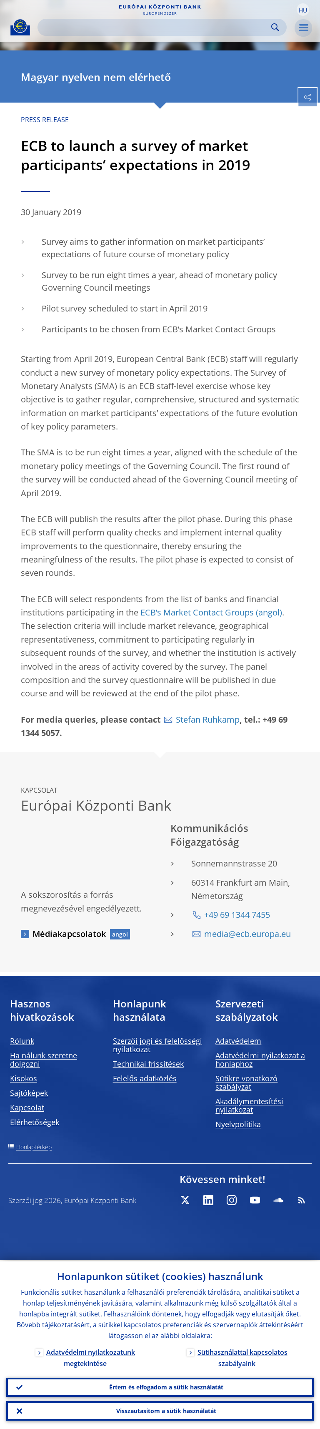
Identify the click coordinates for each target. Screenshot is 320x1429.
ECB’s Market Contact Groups (197, 612)
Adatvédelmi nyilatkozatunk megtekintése (90, 1356)
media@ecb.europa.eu (247, 933)
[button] (303, 9)
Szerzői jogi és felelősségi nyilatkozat (157, 1045)
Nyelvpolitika (238, 1124)
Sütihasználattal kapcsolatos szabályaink (243, 1356)
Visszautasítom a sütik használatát (166, 1410)
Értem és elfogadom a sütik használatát (166, 1386)
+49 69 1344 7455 (237, 914)
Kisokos (23, 1078)
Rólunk (22, 1041)
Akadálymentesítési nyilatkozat (249, 1105)
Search (275, 27)
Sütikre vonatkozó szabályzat (246, 1082)
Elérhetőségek (34, 1122)
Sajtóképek (29, 1093)
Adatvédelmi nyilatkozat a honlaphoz (260, 1059)
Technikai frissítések (148, 1064)
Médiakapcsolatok (69, 933)
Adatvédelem (238, 1041)
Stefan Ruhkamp (208, 719)
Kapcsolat (27, 1108)
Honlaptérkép (34, 1147)
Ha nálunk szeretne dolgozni (43, 1059)
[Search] (155, 27)
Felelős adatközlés (145, 1078)
